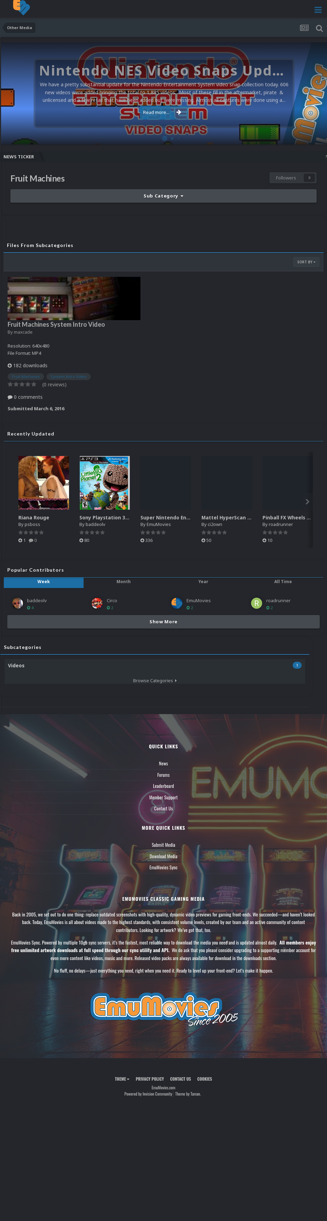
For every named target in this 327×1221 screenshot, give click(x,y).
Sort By (306, 262)
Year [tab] (203, 582)
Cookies (204, 1079)
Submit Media (163, 844)
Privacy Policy (150, 1079)
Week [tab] (43, 582)
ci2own (215, 524)
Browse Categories (155, 680)
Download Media (164, 856)
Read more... (162, 112)
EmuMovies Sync (163, 867)
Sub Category (163, 196)
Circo (112, 600)
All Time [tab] (283, 582)
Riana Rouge (33, 517)
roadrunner (281, 524)
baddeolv (95, 524)
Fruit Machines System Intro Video (56, 324)
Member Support (163, 797)
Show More (163, 621)
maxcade (23, 332)
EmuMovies (159, 524)
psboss (32, 524)
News (163, 763)
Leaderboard (163, 785)
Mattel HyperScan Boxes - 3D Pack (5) (248, 517)
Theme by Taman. (188, 1094)
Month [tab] (124, 582)
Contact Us (163, 808)
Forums (163, 774)
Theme (122, 1079)
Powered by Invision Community (148, 1094)
